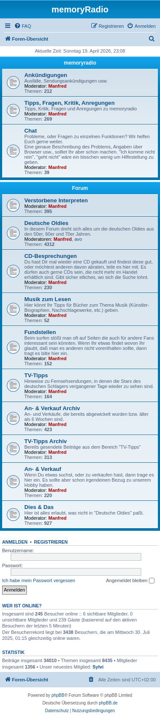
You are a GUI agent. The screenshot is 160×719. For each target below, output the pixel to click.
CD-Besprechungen (50, 256)
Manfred (57, 86)
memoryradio (80, 63)
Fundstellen (40, 332)
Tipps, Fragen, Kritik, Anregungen (69, 103)
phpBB (58, 695)
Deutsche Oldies (46, 223)
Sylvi (98, 666)
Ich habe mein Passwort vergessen (38, 580)
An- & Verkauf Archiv (52, 408)
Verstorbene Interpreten (56, 200)
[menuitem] (22, 26)
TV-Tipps (36, 375)
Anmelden (15, 541)
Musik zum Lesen (47, 299)
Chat (30, 130)
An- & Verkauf (42, 469)
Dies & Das (39, 507)
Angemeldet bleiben (130, 581)
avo (78, 239)
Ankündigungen (45, 75)
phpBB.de (108, 703)
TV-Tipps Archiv (45, 441)
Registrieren (51, 541)
